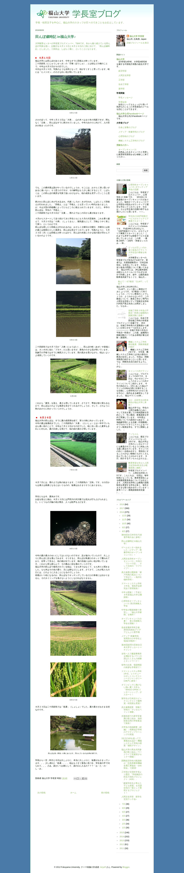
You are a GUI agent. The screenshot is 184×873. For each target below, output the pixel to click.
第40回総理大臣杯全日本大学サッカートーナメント (131, 647)
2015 (122, 832)
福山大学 (120, 59)
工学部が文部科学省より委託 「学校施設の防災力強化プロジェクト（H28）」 (131, 775)
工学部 (121, 80)
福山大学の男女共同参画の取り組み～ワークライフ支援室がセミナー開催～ (131, 753)
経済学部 (122, 71)
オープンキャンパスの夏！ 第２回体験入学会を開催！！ (131, 621)
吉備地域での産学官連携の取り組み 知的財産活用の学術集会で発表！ (131, 719)
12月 (124, 515)
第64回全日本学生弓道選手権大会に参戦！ (131, 536)
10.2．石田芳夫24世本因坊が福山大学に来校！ (138, 402)
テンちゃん (133, 434)
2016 (122, 512)
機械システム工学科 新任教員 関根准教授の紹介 (138, 344)
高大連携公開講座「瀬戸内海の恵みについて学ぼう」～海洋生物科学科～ (131, 576)
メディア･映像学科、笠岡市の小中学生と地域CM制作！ (131, 638)
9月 (124, 527)
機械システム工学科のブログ (130, 140)
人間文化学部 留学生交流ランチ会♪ (131, 797)
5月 (124, 812)
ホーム (73, 792)
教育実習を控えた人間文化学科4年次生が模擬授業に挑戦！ (138, 465)
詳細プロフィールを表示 (138, 43)
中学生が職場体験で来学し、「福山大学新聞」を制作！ (131, 612)
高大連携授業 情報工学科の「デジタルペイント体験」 (131, 709)
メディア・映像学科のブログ (130, 132)
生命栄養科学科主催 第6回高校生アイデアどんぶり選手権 (131, 629)
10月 (124, 523)
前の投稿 (105, 792)
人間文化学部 (124, 75)
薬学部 (121, 88)
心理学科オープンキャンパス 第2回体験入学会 (131, 603)
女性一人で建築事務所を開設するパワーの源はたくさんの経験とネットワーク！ (131, 657)
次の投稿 (41, 792)
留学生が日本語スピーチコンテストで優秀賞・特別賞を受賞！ (131, 700)
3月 (124, 820)
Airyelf (103, 867)
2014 (122, 836)
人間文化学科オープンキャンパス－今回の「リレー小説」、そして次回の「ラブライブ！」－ (131, 563)
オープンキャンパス (126, 149)
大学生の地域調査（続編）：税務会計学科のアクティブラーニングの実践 (131, 730)
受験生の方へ (122, 145)
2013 (122, 840)
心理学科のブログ (125, 136)
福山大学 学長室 (137, 36)
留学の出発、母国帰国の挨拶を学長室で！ (131, 666)
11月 (124, 519)
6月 (124, 808)
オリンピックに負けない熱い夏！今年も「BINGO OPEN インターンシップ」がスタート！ (131, 690)
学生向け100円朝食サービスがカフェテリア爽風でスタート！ (138, 218)
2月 (124, 824)
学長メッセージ (124, 97)
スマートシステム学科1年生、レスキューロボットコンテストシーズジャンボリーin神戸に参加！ (131, 676)
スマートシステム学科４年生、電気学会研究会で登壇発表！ (131, 585)
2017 (122, 508)
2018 (122, 504)
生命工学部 (123, 84)
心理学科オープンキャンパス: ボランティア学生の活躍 (138, 187)
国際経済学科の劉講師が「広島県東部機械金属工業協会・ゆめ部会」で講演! (131, 764)
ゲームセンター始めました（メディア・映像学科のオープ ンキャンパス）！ (131, 551)
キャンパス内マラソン (138, 371)
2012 (122, 844)
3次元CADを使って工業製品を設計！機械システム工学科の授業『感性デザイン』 (131, 742)
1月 (124, 827)
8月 (124, 531)
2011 (122, 848)
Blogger (126, 867)
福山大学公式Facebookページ (130, 114)
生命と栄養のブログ (126, 127)
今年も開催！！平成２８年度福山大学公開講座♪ (131, 594)
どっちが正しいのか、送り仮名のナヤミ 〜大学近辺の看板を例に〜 (138, 251)
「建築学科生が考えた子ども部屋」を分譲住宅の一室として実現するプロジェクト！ (131, 788)
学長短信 (121, 102)
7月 (124, 804)
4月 (124, 816)
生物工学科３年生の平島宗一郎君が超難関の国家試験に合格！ (138, 312)
